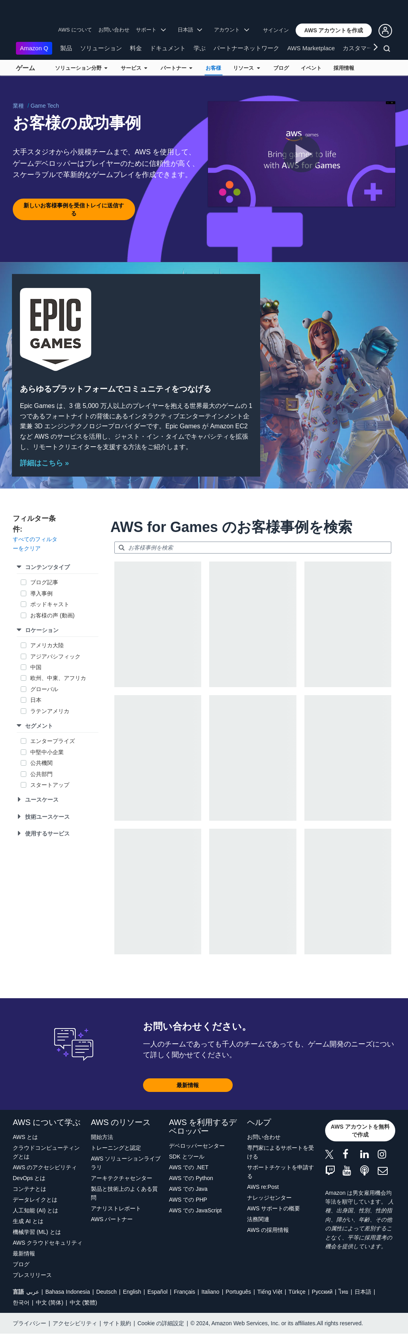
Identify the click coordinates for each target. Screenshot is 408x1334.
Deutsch (106, 1292)
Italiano (211, 1292)
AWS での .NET (188, 1167)
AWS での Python (191, 1178)
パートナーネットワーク (246, 48)
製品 (66, 48)
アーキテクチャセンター (121, 1178)
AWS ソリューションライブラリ (126, 1162)
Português (238, 1292)
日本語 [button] (190, 30)
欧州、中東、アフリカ (58, 678)
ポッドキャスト (49, 604)
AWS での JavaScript (195, 1210)
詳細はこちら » (44, 463)
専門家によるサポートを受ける (280, 1152)
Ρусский (322, 1292)
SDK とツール (186, 1156)
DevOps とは (29, 1178)
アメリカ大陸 (47, 645)
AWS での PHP (188, 1199)
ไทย (343, 1292)
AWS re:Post (263, 1187)
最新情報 (24, 1253)
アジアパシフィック (55, 656)
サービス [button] (134, 68)
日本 (35, 700)
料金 (136, 48)
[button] (334, 30)
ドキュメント (168, 48)
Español (157, 1292)
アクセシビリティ (75, 1323)
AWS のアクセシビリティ (45, 1167)
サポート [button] (151, 30)
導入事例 (41, 593)
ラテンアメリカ (49, 711)
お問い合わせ (113, 30)
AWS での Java (188, 1189)
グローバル (44, 689)
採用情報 (343, 68)
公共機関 (41, 763)
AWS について (75, 30)
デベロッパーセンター (197, 1146)
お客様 (213, 68)
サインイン (276, 30)
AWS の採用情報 (268, 1230)
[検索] (387, 49)
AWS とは (25, 1137)
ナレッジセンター (269, 1197)
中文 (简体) (49, 1302)
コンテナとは (29, 1189)
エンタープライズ (52, 741)
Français (184, 1292)
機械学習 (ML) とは (37, 1232)
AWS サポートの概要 (273, 1208)
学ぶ (200, 48)
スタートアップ (49, 785)
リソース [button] (246, 68)
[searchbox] (252, 548)
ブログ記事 (44, 582)
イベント (311, 68)
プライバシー (29, 1323)
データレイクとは (35, 1199)
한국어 (21, 1302)
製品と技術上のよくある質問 (124, 1193)
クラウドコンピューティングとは (46, 1152)
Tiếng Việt (269, 1292)
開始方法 (102, 1137)
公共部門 (41, 774)
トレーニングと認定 (116, 1148)
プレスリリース (32, 1275)
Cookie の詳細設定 (160, 1323)
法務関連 (258, 1219)
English (132, 1292)
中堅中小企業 (47, 752)
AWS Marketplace (311, 48)
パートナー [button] (176, 68)
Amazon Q (34, 48)
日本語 (363, 1292)
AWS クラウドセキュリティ (47, 1242)
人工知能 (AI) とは (35, 1210)
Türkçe (297, 1292)
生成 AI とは (28, 1221)
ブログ (281, 68)
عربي (32, 1292)
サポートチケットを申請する (280, 1171)
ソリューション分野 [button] (81, 68)
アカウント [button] (231, 30)
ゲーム (25, 68)
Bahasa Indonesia (67, 1292)
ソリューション (101, 48)
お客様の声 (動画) (52, 615)
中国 (35, 667)
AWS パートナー (112, 1219)
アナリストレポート (116, 1208)
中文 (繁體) (83, 1302)
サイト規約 (117, 1323)
